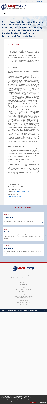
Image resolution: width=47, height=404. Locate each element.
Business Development (24, 286)
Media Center (23, 288)
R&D (23, 283)
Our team (23, 281)
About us (23, 279)
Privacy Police (33, 306)
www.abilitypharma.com (14, 196)
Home (23, 276)
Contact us (39, 1)
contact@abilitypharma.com (23, 298)
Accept (33, 402)
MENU (4, 13)
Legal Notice (26, 306)
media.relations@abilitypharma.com (21, 191)
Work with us (29, 1)
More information (41, 402)
